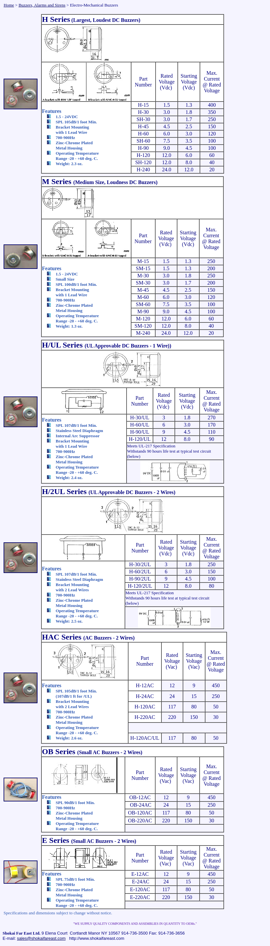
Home (9, 5)
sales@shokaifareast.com (41, 938)
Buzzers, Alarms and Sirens (42, 5)
